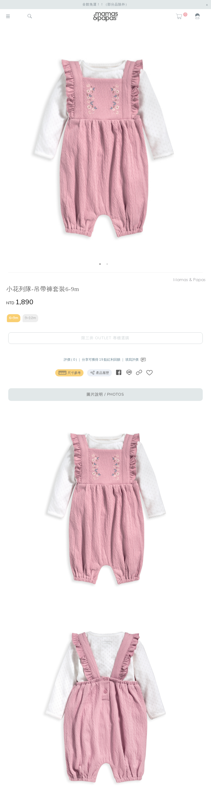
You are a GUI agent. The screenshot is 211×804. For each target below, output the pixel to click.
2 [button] (107, 264)
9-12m (30, 318)
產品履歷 (99, 372)
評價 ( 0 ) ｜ (73, 359)
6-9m (13, 318)
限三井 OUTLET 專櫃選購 (105, 338)
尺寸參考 (69, 372)
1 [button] (100, 264)
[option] (103, 149)
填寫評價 (136, 359)
